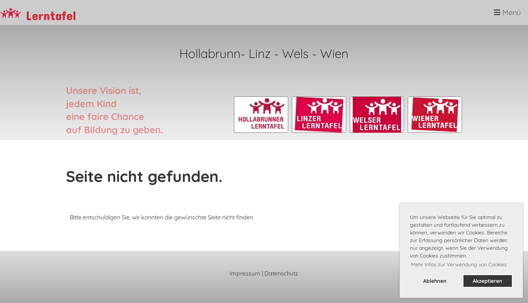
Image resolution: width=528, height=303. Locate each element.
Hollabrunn (210, 53)
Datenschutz (281, 273)
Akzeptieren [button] (487, 281)
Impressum (245, 273)
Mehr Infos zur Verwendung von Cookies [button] (459, 264)
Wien (334, 53)
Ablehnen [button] (435, 281)
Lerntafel (51, 13)
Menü (507, 12)
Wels (297, 53)
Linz (260, 53)
